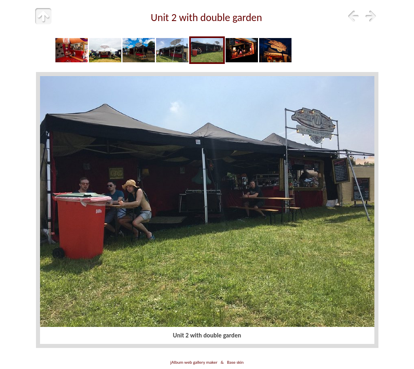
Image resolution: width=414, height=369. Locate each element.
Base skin (235, 362)
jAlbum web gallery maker (193, 362)
